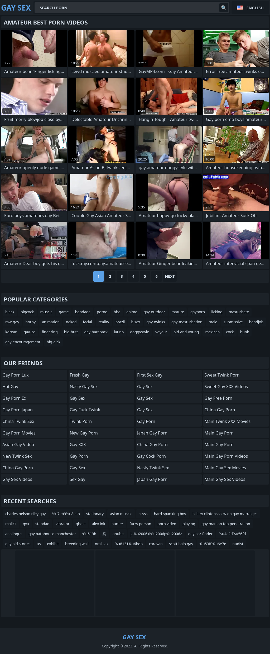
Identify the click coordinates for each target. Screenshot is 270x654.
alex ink (98, 523)
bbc (117, 311)
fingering (50, 331)
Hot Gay (10, 386)
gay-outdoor (154, 311)
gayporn (197, 311)
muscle (46, 311)
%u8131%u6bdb (129, 543)
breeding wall (77, 543)
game (64, 311)
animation (51, 321)
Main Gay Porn (219, 433)
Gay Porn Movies (19, 433)
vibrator (62, 523)
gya (26, 523)
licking (216, 311)
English (255, 7)
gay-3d (30, 331)
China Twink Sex (18, 421)
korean (11, 331)
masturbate (239, 311)
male (213, 321)
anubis (118, 533)
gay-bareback (96, 331)
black (9, 311)
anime (131, 311)
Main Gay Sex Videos (225, 479)
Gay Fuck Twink (85, 410)
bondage (83, 311)
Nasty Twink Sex (153, 468)
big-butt (71, 331)
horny (30, 321)
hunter (117, 523)
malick (10, 523)
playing (188, 523)
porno (102, 311)
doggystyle (139, 331)
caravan (156, 543)
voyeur (161, 331)
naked (71, 321)
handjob (256, 321)
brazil (120, 321)
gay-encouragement (22, 341)
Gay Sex (77, 398)
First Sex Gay (149, 375)
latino (119, 331)
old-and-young (186, 331)
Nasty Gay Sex (84, 386)
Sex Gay (77, 479)
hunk (244, 331)
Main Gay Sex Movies (225, 468)
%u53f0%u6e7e (212, 543)
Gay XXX (78, 444)
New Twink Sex (17, 456)
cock (230, 331)
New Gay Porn (84, 433)
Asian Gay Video (18, 444)
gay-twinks (155, 321)
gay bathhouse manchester (52, 533)
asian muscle (121, 513)
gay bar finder (200, 533)
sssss (143, 513)
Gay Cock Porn (151, 456)
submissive (233, 321)
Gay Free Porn (219, 398)
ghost (81, 523)
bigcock (27, 311)
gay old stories (18, 543)
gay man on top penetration (225, 523)
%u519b (89, 533)
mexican (212, 331)
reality (103, 321)
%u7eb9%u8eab (66, 513)
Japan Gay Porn (152, 433)
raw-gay (12, 321)
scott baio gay (181, 543)
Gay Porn (79, 456)
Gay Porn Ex (14, 398)
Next (170, 276)
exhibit (53, 543)
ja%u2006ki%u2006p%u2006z (156, 533)
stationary (95, 513)
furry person (140, 523)
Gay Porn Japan (17, 410)
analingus (13, 533)
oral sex (101, 543)
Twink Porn (81, 421)
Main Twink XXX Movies (228, 421)
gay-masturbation (186, 321)
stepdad (42, 523)
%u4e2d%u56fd (232, 533)
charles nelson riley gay (25, 513)
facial (87, 321)
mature (177, 311)
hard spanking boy (170, 513)
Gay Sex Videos (17, 479)
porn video (166, 523)
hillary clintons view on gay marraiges (225, 513)
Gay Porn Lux (15, 375)
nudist (238, 543)
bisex (135, 321)
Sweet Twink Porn (222, 375)
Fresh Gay (79, 375)
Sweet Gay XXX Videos (226, 386)
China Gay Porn (17, 468)
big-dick (53, 341)
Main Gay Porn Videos (226, 456)
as (39, 543)
